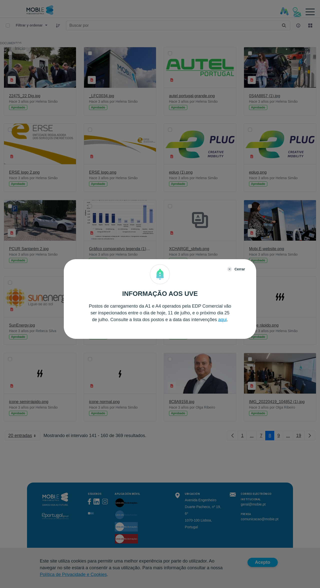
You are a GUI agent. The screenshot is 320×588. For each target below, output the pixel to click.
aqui (222, 319)
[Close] (236, 269)
